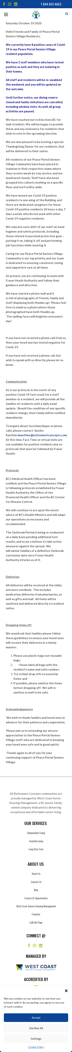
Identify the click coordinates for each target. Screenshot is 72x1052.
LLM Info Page (36, 922)
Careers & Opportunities (36, 898)
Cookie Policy (36, 1047)
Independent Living (36, 833)
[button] (66, 991)
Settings (36, 1038)
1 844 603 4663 (51, 4)
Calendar (36, 914)
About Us (36, 873)
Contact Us (36, 882)
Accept (36, 1017)
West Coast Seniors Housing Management (36, 906)
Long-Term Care (36, 849)
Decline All (36, 1028)
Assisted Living (36, 841)
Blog (36, 890)
